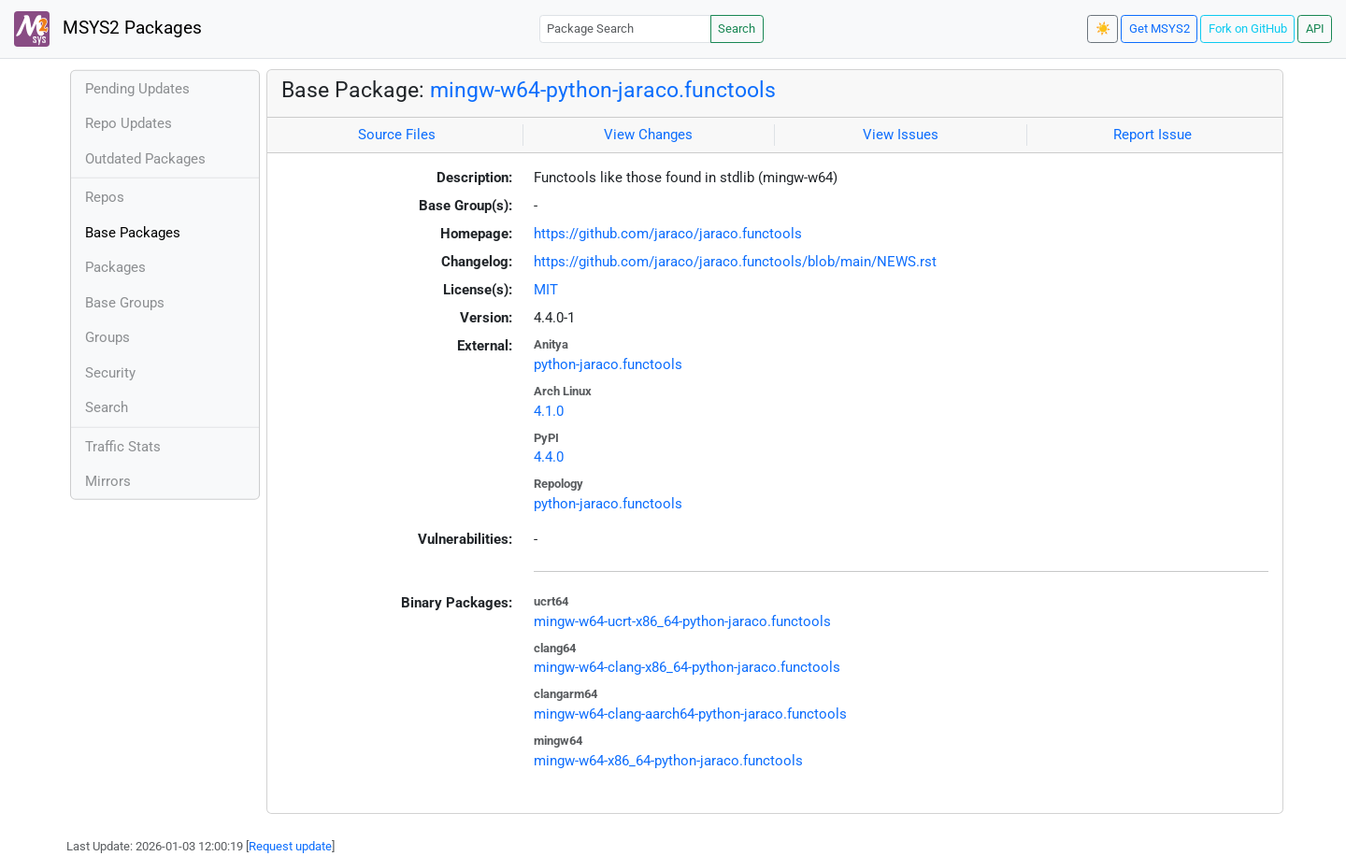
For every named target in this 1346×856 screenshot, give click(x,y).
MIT (546, 289)
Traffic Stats (123, 446)
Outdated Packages (145, 158)
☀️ (1102, 28)
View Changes (648, 134)
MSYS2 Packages (108, 29)
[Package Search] (625, 28)
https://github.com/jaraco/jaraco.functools (668, 233)
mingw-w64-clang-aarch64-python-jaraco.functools (690, 714)
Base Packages (132, 232)
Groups (107, 337)
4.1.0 (549, 411)
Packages (115, 267)
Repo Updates (128, 123)
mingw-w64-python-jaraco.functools (603, 90)
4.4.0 (549, 457)
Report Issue (1152, 134)
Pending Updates (137, 88)
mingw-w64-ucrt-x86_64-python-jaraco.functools (682, 621)
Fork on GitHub (1248, 28)
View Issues (900, 134)
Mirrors (108, 481)
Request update (290, 846)
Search (736, 28)
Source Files (397, 134)
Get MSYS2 (1159, 28)
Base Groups (125, 302)
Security (110, 372)
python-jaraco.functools (608, 364)
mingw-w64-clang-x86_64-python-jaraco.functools (687, 667)
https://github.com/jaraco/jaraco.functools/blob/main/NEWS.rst (735, 261)
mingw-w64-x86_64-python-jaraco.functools (668, 760)
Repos (104, 197)
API (1315, 28)
